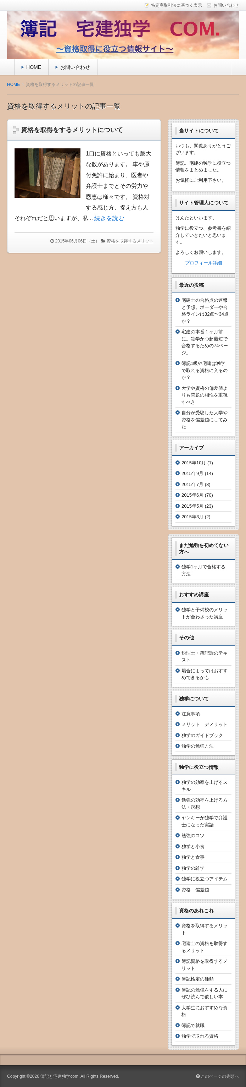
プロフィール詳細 (203, 263)
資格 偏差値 (195, 889)
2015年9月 (192, 473)
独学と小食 (193, 846)
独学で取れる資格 (199, 1036)
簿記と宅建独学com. (59, 1076)
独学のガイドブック (202, 735)
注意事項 (190, 713)
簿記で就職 (193, 1025)
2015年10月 (193, 462)
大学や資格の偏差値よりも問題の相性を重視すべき (204, 395)
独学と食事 (193, 857)
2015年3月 (192, 516)
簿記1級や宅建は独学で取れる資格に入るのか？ (204, 370)
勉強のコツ (193, 835)
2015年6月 (192, 495)
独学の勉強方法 (197, 746)
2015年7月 (192, 484)
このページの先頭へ (217, 1076)
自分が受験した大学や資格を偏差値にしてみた (204, 419)
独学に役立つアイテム (204, 878)
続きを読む (109, 218)
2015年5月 (192, 506)
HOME (33, 67)
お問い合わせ (75, 67)
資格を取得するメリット (130, 241)
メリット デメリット (204, 724)
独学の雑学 (193, 868)
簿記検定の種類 (197, 979)
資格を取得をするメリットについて (72, 129)
